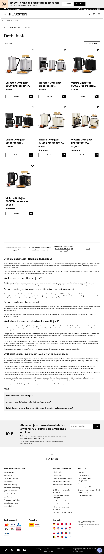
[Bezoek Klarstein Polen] (54, 533)
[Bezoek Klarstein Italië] (70, 524)
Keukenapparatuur (14, 27)
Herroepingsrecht (84, 487)
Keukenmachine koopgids (62, 512)
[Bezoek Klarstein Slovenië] (66, 537)
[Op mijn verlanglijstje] (32, 50)
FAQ (88, 249)
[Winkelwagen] (99, 14)
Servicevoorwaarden (93, 524)
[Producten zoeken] (52, 20)
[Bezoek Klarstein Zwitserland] (62, 524)
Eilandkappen (9, 481)
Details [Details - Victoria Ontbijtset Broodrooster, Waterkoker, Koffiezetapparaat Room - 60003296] (82, 155)
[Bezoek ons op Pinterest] (24, 550)
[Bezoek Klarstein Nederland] (58, 537)
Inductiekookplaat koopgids (63, 478)
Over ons (81, 472)
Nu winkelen (80, 4)
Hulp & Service (83, 475)
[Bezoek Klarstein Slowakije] (62, 528)
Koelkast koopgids (60, 501)
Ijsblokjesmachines (11, 491)
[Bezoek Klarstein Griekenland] (70, 537)
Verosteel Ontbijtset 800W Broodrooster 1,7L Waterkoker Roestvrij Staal (17, 84)
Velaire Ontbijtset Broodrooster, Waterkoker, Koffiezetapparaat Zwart (16, 141)
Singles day (57, 475)
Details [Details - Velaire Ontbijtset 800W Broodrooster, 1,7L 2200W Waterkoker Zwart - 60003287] (82, 96)
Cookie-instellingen (85, 495)
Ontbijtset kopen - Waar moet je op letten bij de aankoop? (64, 248)
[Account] (90, 14)
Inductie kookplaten (11, 503)
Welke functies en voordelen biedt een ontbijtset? (40, 249)
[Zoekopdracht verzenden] (3, 20)
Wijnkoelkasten (9, 472)
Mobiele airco (9, 475)
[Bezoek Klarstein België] (54, 537)
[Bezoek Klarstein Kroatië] (58, 533)
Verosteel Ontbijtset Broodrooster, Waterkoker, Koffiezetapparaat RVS (51, 84)
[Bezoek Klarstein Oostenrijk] (58, 524)
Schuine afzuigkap (10, 484)
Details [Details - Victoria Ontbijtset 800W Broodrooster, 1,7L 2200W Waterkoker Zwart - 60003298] (16, 213)
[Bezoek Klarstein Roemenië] (62, 533)
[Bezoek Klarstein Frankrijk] (66, 524)
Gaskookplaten (9, 506)
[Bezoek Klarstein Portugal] (62, 537)
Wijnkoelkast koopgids (61, 481)
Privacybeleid (81, 524)
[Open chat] (99, 550)
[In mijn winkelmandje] (31, 96)
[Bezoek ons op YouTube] (18, 550)
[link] (19, 63)
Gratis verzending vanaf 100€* (90, 9)
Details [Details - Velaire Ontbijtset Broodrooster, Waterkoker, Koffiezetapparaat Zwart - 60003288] (16, 155)
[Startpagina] (6, 27)
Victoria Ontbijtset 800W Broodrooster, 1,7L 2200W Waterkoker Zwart (19, 200)
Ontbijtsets (27, 27)
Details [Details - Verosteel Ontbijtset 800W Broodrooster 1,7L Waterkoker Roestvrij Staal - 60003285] (16, 96)
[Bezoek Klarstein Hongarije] (70, 528)
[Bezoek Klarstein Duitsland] (54, 524)
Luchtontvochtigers (11, 478)
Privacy (38, 549)
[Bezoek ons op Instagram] (6, 550)
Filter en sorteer (92, 43)
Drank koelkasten (10, 494)
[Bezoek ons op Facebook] (12, 550)
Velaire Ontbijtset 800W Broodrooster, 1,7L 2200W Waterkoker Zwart (84, 84)
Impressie (60, 549)
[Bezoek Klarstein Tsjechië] (66, 528)
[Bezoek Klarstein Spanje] (54, 528)
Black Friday (57, 472)
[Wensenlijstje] (94, 14)
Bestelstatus (82, 484)
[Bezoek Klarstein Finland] (70, 533)
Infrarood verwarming (12, 488)
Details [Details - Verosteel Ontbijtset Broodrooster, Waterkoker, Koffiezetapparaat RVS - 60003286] (49, 96)
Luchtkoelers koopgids (61, 504)
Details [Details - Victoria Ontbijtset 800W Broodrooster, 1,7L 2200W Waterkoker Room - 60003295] (49, 155)
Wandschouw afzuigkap (12, 500)
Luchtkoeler (8, 497)
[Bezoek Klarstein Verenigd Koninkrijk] (58, 528)
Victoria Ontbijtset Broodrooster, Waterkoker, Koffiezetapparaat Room (81, 141)
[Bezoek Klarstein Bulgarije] (66, 533)
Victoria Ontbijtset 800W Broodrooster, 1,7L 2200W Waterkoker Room (51, 141)
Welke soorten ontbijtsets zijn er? (16, 249)
